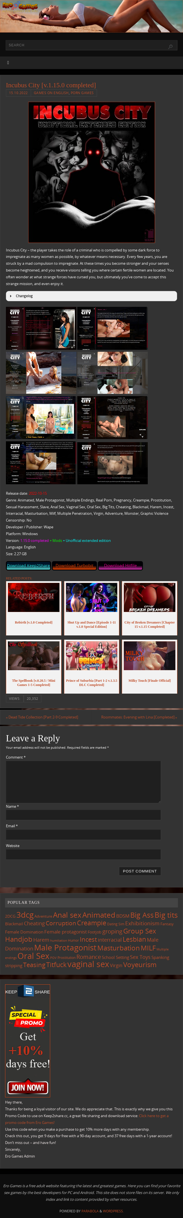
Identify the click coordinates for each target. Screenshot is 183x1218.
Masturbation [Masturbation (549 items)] (118, 947)
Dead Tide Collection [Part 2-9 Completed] (42, 717)
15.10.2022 (18, 92)
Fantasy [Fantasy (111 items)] (167, 924)
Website (12, 845)
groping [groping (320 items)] (112, 931)
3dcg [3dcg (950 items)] (25, 914)
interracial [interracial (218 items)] (110, 939)
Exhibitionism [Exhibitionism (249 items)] (142, 923)
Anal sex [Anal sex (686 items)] (67, 915)
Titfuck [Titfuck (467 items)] (56, 964)
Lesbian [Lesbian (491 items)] (134, 939)
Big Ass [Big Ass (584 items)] (142, 915)
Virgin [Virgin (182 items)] (116, 966)
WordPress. (113, 1211)
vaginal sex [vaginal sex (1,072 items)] (88, 964)
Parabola (90, 1211)
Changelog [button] (20, 296)
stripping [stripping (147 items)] (13, 966)
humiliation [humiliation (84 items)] (58, 941)
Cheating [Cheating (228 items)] (34, 923)
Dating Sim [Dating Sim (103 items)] (115, 924)
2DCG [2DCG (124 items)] (10, 916)
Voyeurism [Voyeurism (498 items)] (139, 964)
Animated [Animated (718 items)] (98, 915)
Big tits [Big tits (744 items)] (166, 915)
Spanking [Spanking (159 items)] (160, 957)
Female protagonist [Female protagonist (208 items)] (65, 931)
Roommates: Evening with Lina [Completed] (139, 717)
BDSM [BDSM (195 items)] (122, 916)
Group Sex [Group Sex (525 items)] (139, 930)
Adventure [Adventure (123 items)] (43, 916)
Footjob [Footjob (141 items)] (95, 932)
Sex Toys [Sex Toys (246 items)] (140, 956)
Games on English (51, 92)
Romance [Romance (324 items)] (88, 957)
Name (12, 806)
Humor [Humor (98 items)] (73, 940)
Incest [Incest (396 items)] (88, 939)
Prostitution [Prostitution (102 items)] (67, 957)
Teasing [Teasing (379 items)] (34, 965)
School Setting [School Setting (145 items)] (115, 957)
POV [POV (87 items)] (53, 958)
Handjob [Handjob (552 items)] (18, 939)
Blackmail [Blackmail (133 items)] (14, 924)
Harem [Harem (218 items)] (41, 939)
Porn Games (82, 92)
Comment (16, 757)
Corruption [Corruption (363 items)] (61, 923)
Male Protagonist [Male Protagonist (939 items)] (65, 947)
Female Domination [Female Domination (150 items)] (24, 932)
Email (12, 826)
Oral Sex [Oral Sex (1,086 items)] (33, 955)
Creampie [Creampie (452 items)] (91, 923)
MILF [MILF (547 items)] (148, 947)
